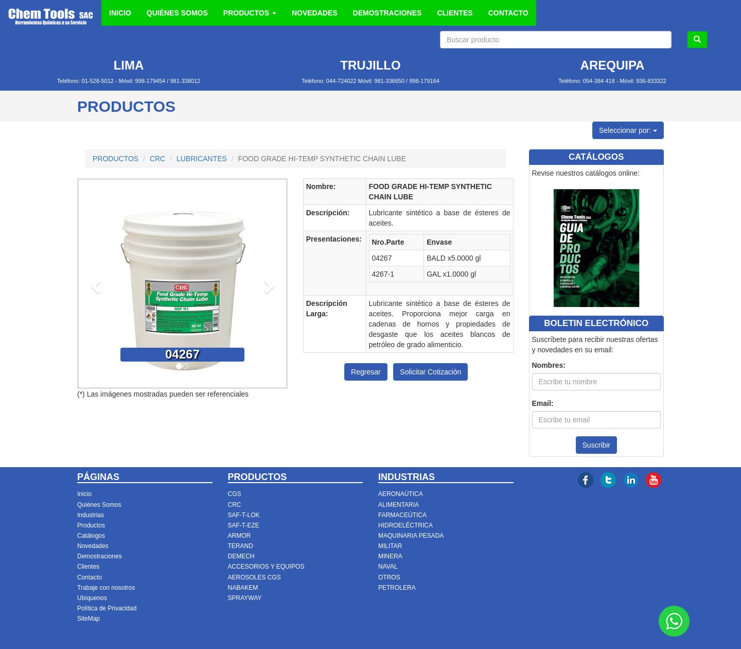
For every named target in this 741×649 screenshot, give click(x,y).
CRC (157, 159)
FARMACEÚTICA (402, 515)
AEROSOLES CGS (254, 577)
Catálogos (91, 535)
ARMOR (239, 535)
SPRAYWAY (245, 598)
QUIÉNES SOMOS (177, 13)
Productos (91, 525)
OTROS (389, 577)
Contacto (89, 577)
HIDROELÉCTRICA (405, 525)
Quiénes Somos (99, 504)
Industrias (90, 515)
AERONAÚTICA (400, 494)
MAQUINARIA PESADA (411, 535)
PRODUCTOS (115, 159)
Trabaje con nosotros (106, 587)
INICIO (120, 13)
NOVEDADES (315, 13)
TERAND (240, 546)
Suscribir (596, 445)
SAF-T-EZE (243, 525)
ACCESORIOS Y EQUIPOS (266, 566)
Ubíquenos (92, 598)
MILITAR (390, 546)
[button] (94, 283)
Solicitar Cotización (430, 372)
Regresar (366, 372)
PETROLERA (397, 587)
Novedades (93, 546)
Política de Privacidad (106, 608)
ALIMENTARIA (398, 504)
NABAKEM (243, 587)
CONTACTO (508, 13)
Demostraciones (99, 556)
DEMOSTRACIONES (387, 13)
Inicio (84, 494)
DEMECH (241, 556)
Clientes (88, 566)
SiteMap (88, 618)
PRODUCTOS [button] (249, 13)
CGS (234, 494)
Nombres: (549, 365)
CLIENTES (454, 13)
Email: (543, 403)
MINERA (390, 556)
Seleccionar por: (628, 130)
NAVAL (388, 566)
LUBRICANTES (202, 159)
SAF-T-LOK (244, 515)
